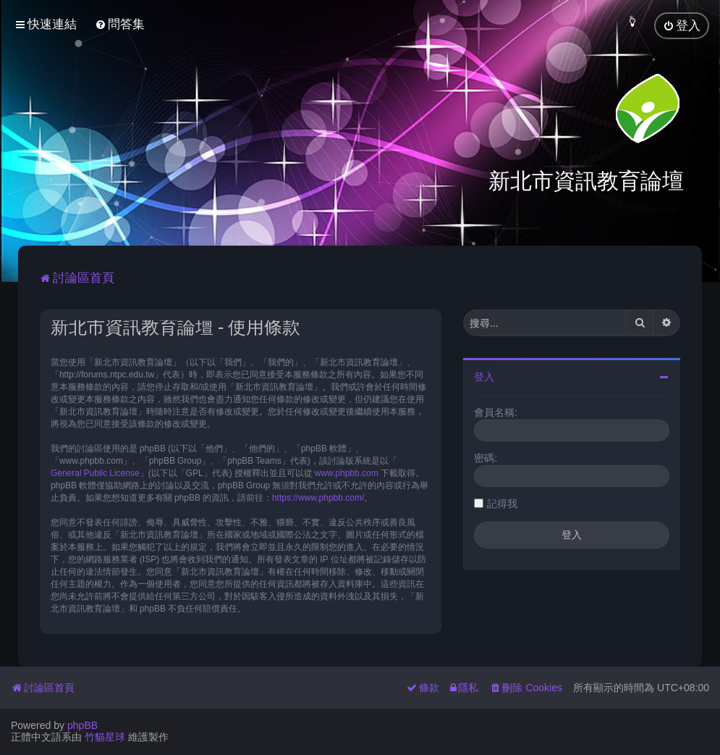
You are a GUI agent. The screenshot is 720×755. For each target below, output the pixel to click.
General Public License (95, 471)
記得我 (502, 502)
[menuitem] (119, 24)
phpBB (82, 725)
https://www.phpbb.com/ (318, 495)
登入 (484, 375)
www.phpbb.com (346, 471)
